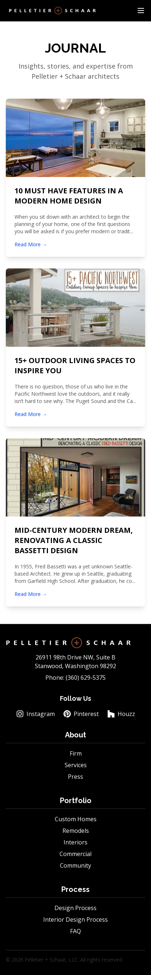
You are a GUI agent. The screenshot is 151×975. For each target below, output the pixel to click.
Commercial (75, 854)
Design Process (75, 908)
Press (75, 777)
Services (76, 765)
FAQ (75, 931)
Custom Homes (76, 819)
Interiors (75, 842)
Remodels (75, 831)
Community (75, 865)
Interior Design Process (75, 919)
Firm (76, 753)
